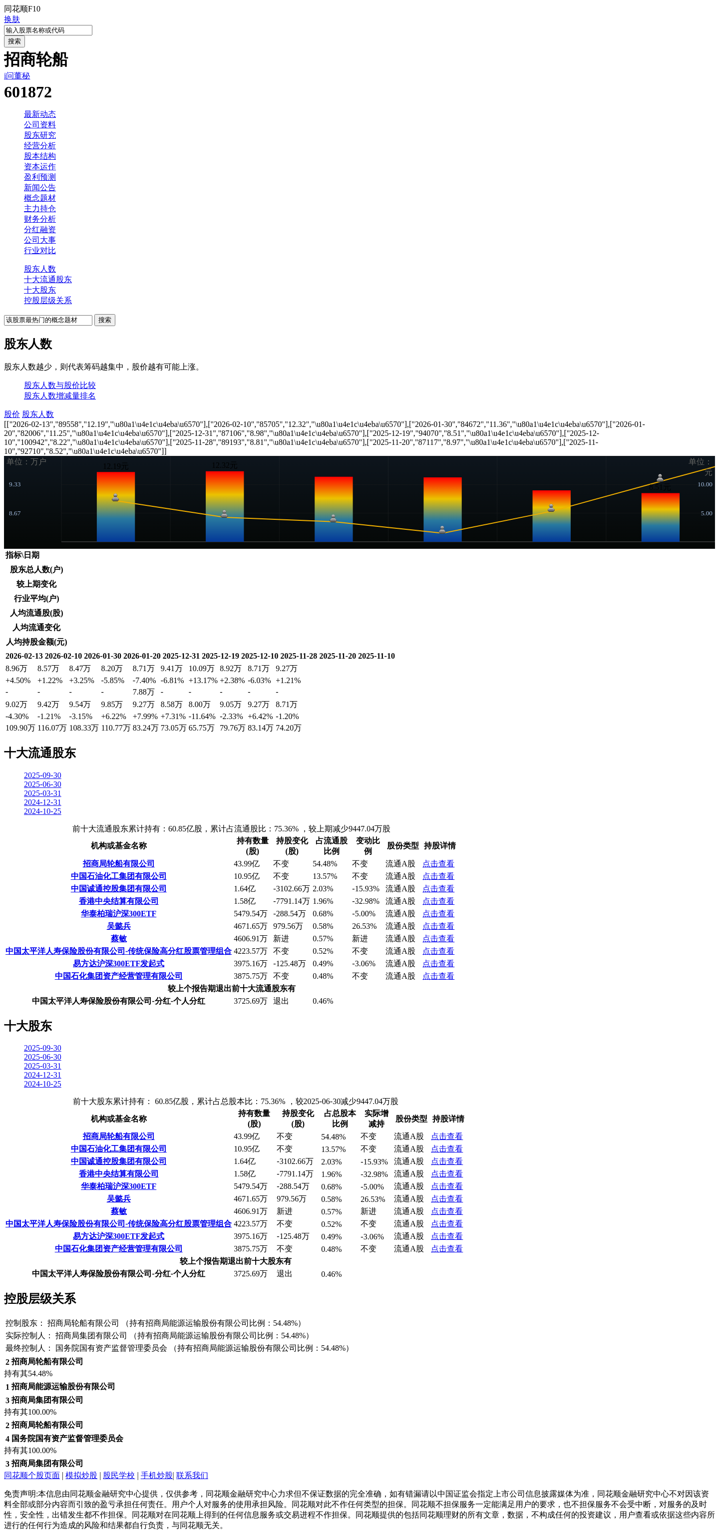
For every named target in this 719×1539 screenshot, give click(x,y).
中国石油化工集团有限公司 (119, 876)
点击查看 (438, 863)
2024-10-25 (42, 811)
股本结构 (40, 156)
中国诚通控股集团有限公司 (119, 888)
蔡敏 (119, 938)
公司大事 (40, 240)
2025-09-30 (42, 775)
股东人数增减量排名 (60, 395)
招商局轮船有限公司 (119, 863)
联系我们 (192, 1475)
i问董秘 (17, 75)
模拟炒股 (81, 1475)
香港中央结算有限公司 (119, 901)
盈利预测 (40, 177)
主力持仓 (40, 208)
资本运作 (40, 166)
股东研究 (40, 135)
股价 (12, 414)
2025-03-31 (42, 793)
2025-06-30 (42, 784)
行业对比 (40, 250)
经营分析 (40, 145)
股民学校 (119, 1475)
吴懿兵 (119, 926)
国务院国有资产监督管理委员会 (111, 1348)
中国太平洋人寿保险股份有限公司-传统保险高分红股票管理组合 (118, 951)
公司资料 (40, 124)
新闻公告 (40, 187)
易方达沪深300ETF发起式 (118, 963)
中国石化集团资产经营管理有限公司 (119, 976)
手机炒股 (157, 1475)
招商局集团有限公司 (91, 1335)
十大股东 (40, 290)
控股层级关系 (48, 300)
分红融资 (40, 229)
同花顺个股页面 (32, 1475)
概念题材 (40, 198)
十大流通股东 (48, 279)
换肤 (12, 19)
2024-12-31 (42, 802)
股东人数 (40, 269)
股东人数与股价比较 (60, 385)
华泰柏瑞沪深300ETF (118, 913)
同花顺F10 (22, 8)
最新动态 (40, 114)
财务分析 (40, 219)
